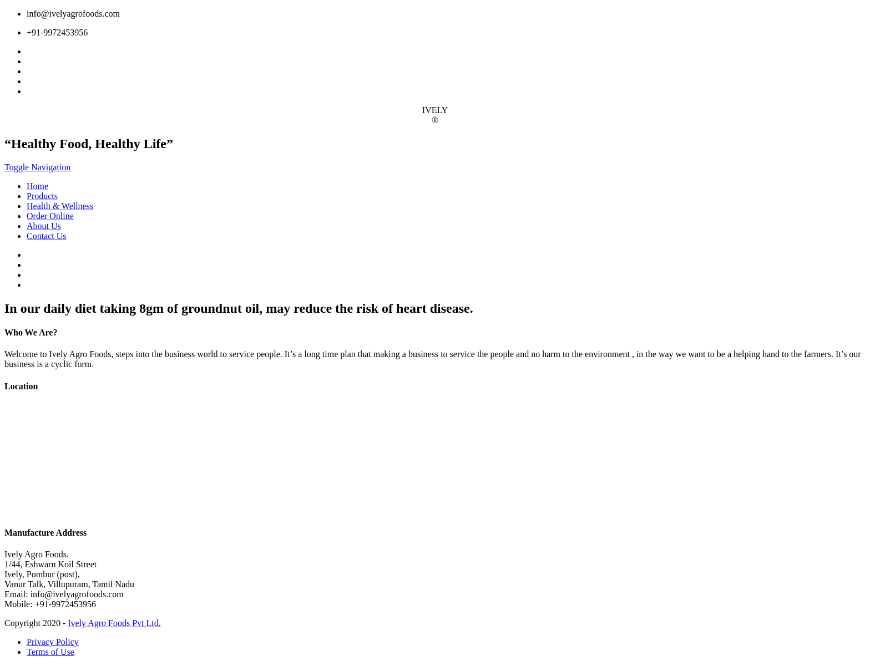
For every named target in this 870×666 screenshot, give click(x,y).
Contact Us (47, 236)
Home (37, 186)
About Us (44, 226)
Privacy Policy (53, 642)
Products (42, 196)
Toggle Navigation (37, 167)
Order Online (50, 216)
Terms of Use (50, 652)
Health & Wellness (60, 206)
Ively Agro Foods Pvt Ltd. (114, 623)
